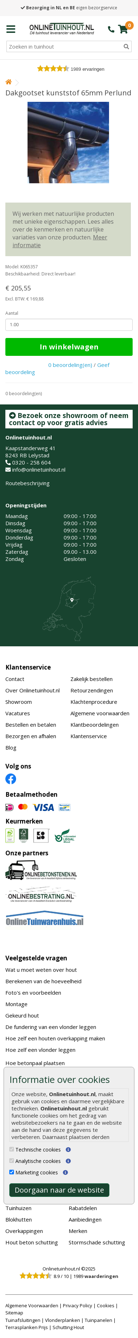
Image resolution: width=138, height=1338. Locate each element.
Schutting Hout (68, 1327)
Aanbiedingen (85, 1219)
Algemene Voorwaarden (31, 1305)
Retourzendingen (91, 690)
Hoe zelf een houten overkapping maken (55, 1038)
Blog (10, 747)
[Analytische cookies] (11, 1160)
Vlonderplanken (62, 1320)
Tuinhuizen (18, 1208)
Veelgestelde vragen (36, 958)
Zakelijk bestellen (91, 678)
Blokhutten (18, 1219)
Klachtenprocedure (93, 701)
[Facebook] (10, 778)
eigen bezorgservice (69, 8)
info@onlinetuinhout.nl (38, 469)
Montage (16, 1004)
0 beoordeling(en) (70, 364)
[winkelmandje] (123, 29)
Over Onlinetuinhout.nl (32, 690)
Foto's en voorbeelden (33, 992)
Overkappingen (24, 1230)
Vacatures (17, 713)
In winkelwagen (69, 347)
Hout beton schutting (31, 1242)
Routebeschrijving (27, 483)
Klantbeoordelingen (94, 724)
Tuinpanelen (98, 1320)
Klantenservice (28, 667)
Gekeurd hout (22, 1015)
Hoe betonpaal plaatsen (35, 1062)
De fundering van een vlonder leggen (50, 1026)
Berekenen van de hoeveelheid (43, 981)
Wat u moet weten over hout (41, 969)
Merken (78, 1230)
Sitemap (14, 1312)
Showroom (18, 701)
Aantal (11, 313)
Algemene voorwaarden (99, 713)
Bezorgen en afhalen (30, 736)
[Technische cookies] (11, 1149)
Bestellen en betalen (30, 724)
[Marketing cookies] (11, 1172)
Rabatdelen (83, 1208)
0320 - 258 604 (31, 462)
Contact (14, 678)
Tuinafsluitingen (22, 1320)
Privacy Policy (77, 1305)
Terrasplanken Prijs (26, 1327)
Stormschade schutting (97, 1242)
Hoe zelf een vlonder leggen (40, 1049)
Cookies (105, 1305)
